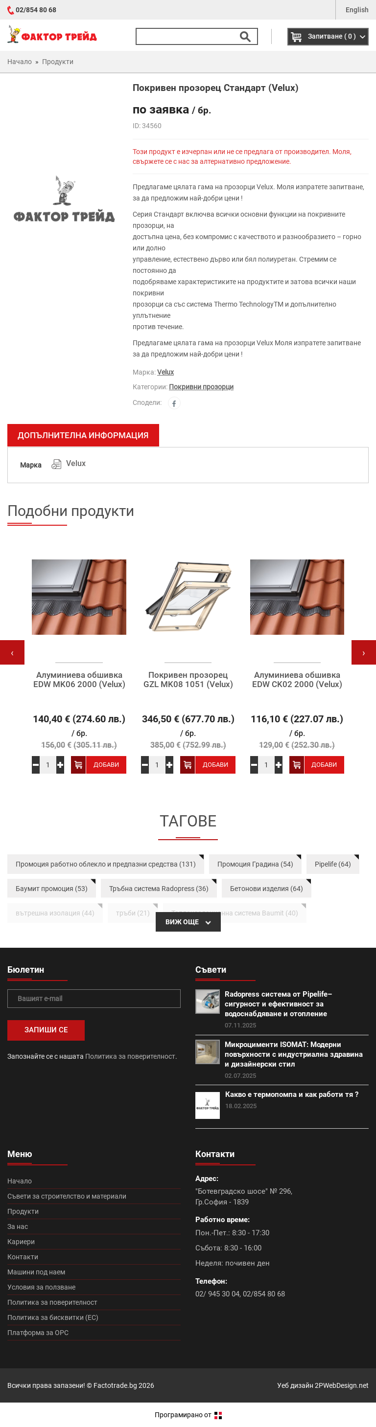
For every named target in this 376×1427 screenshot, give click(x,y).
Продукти (23, 1211)
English (357, 10)
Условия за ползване (41, 1287)
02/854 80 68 (36, 10)
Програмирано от (188, 1415)
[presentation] (12, 652)
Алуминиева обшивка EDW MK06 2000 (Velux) (79, 679)
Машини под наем (36, 1272)
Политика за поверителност (130, 1056)
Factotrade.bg (115, 1385)
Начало (19, 1181)
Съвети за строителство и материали (66, 1196)
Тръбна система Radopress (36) (159, 888)
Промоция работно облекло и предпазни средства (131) (106, 864)
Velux (165, 372)
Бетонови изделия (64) (266, 888)
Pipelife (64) (333, 864)
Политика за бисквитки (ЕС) (52, 1317)
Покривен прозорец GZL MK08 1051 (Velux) (188, 679)
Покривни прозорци (201, 387)
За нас (17, 1226)
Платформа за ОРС (38, 1333)
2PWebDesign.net (342, 1385)
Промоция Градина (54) (255, 864)
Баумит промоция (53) (52, 888)
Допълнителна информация (83, 435)
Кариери (21, 1242)
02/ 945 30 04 (217, 1294)
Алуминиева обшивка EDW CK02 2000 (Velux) (297, 679)
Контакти (22, 1257)
